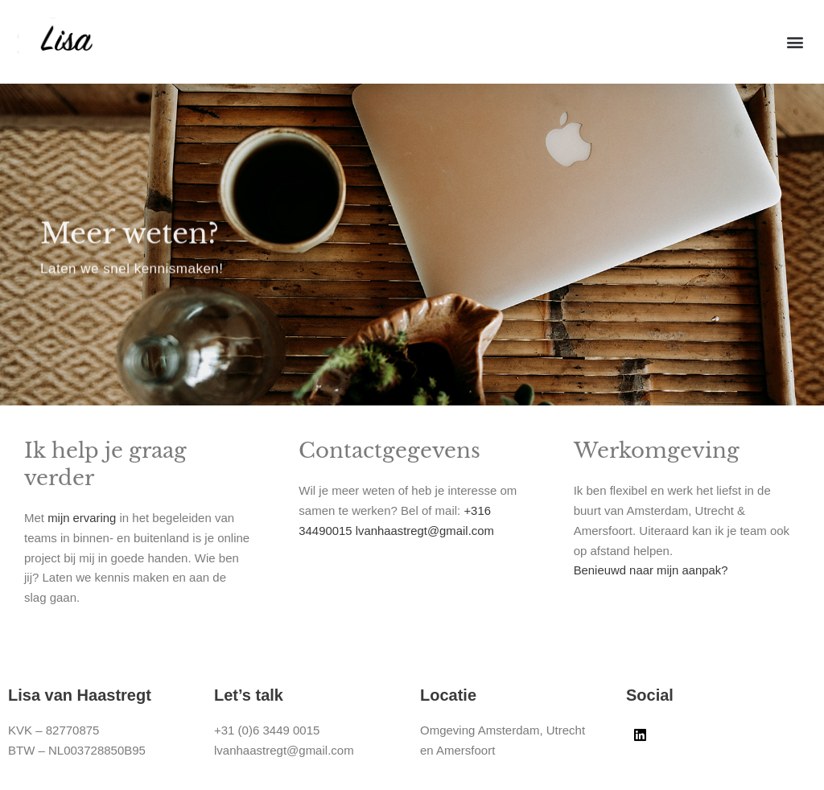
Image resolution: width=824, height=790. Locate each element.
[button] (794, 42)
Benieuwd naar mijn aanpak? (653, 570)
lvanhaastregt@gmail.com (427, 530)
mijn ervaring (82, 518)
